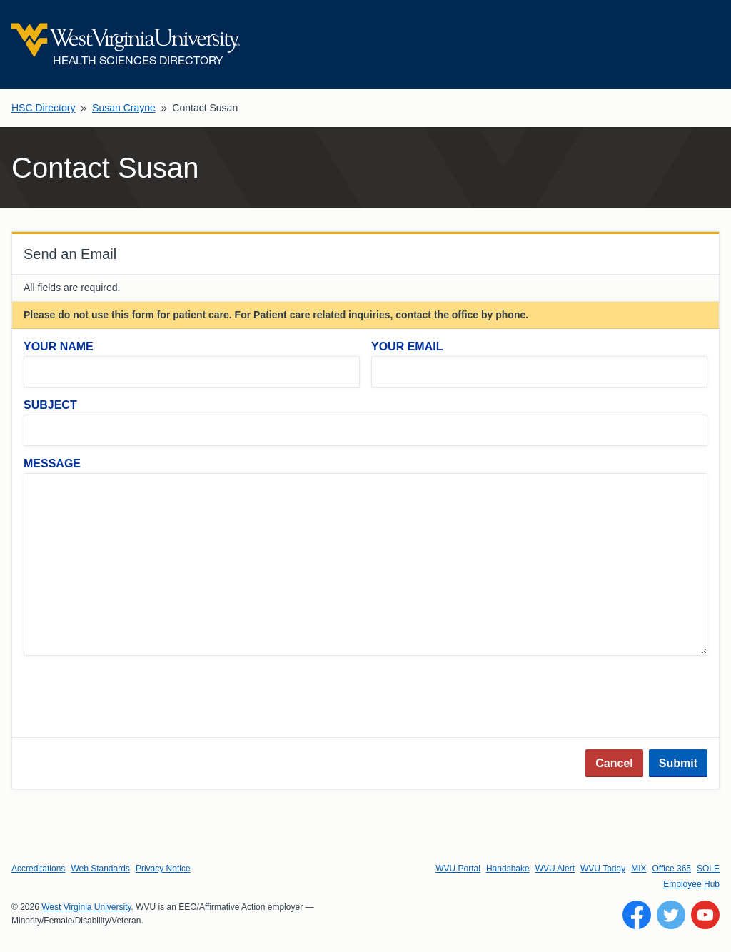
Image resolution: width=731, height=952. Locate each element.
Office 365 (671, 868)
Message (52, 463)
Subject (50, 405)
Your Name (59, 346)
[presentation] (132, 698)
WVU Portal (457, 868)
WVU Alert (555, 868)
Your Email (407, 346)
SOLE (708, 868)
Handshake (508, 868)
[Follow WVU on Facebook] (636, 915)
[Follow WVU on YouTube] (705, 915)
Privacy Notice (163, 868)
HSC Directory (43, 107)
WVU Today (602, 868)
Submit (678, 763)
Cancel (613, 763)
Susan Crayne (124, 107)
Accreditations (38, 868)
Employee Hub (691, 884)
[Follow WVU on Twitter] (671, 915)
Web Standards (100, 868)
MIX (638, 868)
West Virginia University (86, 907)
